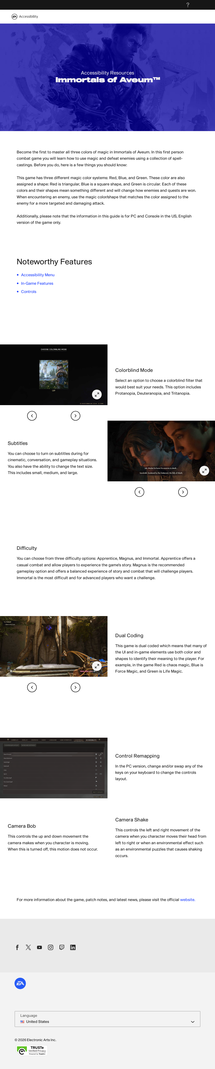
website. (187, 900)
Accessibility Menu (37, 275)
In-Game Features (37, 283)
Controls (28, 292)
